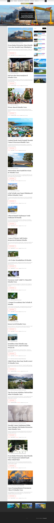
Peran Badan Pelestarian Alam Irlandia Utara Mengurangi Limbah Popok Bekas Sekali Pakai (20, 458)
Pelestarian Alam (31, 13)
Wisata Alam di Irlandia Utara (17, 107)
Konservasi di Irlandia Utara (17, 324)
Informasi (24, 13)
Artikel (21, 13)
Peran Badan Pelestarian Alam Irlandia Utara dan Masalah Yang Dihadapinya (27, 16)
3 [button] (27, 25)
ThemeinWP (45, 518)
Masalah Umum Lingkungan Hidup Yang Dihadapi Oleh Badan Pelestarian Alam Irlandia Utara (20, 427)
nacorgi (20, 55)
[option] (27, 15)
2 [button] (26, 25)
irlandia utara (27, 13)
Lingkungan (18, 277)
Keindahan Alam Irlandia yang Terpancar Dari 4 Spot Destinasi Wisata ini (18, 345)
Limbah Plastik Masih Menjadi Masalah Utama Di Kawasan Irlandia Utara (41, 50)
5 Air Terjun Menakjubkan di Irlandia (19, 260)
